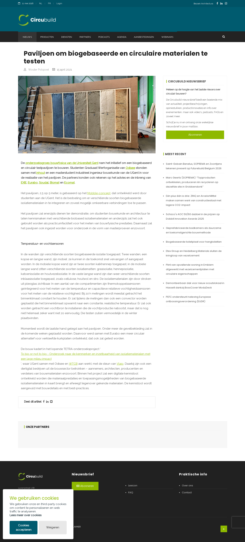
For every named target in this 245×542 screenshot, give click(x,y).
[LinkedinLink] (221, 3)
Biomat (54, 182)
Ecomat (69, 182)
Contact (187, 492)
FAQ (130, 492)
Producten (47, 37)
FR (49, 3)
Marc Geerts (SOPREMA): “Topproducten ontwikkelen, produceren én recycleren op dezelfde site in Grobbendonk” (192, 182)
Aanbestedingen (144, 37)
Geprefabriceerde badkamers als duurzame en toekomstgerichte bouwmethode (193, 230)
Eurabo (33, 182)
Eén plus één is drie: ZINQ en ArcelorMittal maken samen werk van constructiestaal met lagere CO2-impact (193, 200)
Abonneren (195, 134)
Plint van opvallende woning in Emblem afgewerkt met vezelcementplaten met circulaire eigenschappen (190, 269)
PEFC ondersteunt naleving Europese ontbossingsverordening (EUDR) (188, 299)
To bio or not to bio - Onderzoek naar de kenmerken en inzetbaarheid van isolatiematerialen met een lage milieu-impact (85, 356)
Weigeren (52, 527)
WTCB (73, 363)
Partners (85, 37)
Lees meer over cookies (25, 515)
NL (40, 3)
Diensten (66, 37)
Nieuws (27, 37)
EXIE (24, 182)
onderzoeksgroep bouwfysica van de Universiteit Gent (61, 163)
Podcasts (104, 37)
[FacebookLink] (217, 3)
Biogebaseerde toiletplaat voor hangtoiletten (194, 242)
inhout (40, 173)
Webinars (167, 37)
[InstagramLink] (226, 3)
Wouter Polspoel (38, 69)
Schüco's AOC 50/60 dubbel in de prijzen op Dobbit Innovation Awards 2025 (193, 216)
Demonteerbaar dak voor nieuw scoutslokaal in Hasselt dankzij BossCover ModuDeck (195, 285)
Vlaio (120, 363)
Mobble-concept (98, 193)
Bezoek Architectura (203, 3)
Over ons (187, 485)
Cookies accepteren (23, 527)
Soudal (44, 182)
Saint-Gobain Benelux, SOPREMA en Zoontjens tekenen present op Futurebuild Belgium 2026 (194, 166)
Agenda (121, 37)
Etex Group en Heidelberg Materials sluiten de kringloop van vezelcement (194, 253)
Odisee (130, 168)
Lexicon (132, 485)
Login (59, 3)
